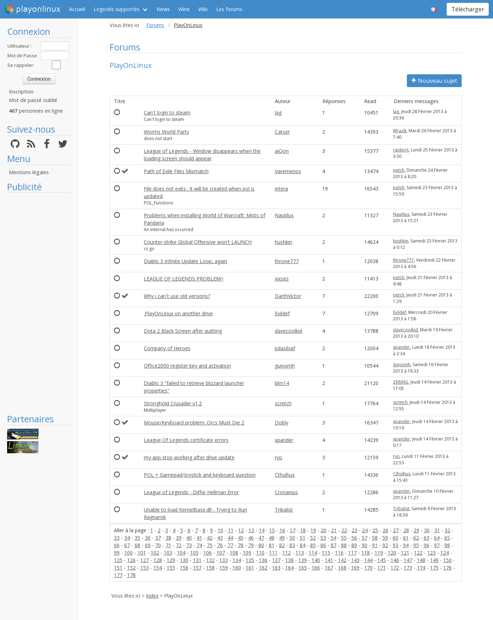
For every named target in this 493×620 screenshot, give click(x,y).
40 (189, 537)
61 (406, 537)
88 (344, 545)
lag (278, 112)
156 (184, 567)
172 (394, 567)
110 (260, 552)
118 (365, 552)
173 (408, 567)
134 (236, 560)
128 (157, 560)
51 (302, 537)
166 (315, 567)
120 (392, 552)
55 (344, 537)
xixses (282, 278)
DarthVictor (288, 296)
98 (447, 545)
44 (230, 537)
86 (323, 545)
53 (323, 537)
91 (375, 545)
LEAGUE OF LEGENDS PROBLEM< (184, 278)
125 (118, 560)
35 (137, 537)
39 (179, 537)
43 (220, 537)
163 (276, 567)
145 (381, 560)
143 (355, 560)
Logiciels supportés (117, 9)
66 (117, 545)
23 (354, 530)
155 (171, 567)
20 (323, 530)
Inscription (21, 91)
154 (157, 567)
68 (137, 545)
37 (158, 537)
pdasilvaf (285, 348)
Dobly (281, 422)
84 (302, 545)
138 (289, 560)
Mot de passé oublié (33, 100)
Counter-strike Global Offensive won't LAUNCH (198, 242)
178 (131, 575)
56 (354, 537)
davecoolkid (288, 330)
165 (302, 567)
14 (261, 530)
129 (171, 560)
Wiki (203, 9)
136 (263, 560)
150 (447, 560)
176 (447, 567)
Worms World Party (166, 131)
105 (194, 552)
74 (199, 545)
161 (250, 567)
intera (281, 188)
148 (421, 560)
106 (207, 552)
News (163, 9)
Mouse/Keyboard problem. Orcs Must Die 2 (194, 422)
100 (128, 552)
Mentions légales (29, 172)
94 (406, 545)
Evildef (282, 313)
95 (416, 545)
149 (434, 560)
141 (329, 560)
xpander (401, 347)
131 (197, 560)
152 (131, 567)
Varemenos (288, 171)
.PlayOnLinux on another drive (178, 313)
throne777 (287, 261)
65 (447, 537)
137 (276, 560)
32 (447, 530)
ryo (278, 457)
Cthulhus (285, 474)
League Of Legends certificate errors (186, 440)
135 (250, 560)
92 (385, 545)
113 (299, 552)
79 (251, 545)
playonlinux (32, 9)
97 (437, 545)
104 (181, 552)
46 (251, 537)
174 (421, 567)
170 (368, 567)
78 (240, 545)
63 (426, 537)
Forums (155, 25)
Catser (282, 131)
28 (406, 530)
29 (416, 530)
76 (220, 545)
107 (220, 552)
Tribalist (284, 509)
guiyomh (285, 365)
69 (148, 545)
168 (342, 567)
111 (273, 552)
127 (144, 560)
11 (231, 530)
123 (431, 552)
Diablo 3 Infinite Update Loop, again (185, 261)
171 (381, 567)
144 (368, 560)
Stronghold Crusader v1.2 (173, 403)
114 (313, 552)
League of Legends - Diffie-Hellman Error (191, 492)
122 (418, 552)
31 (437, 530)
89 (354, 545)
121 (405, 552)
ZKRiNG (400, 382)
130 (184, 560)
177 (118, 575)
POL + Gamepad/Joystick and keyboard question (200, 474)
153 (144, 567)
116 (339, 552)
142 (342, 560)
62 (416, 537)
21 (334, 530)
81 (271, 545)
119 (378, 552)
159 (223, 567)
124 (444, 552)
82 (282, 545)
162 (263, 567)
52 (313, 537)
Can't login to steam (167, 112)
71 (168, 545)
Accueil (77, 9)
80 (261, 545)
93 (395, 545)
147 (408, 560)
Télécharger (467, 9)
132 (210, 560)
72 (179, 545)
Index (152, 595)
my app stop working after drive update (189, 457)
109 (247, 552)
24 (365, 530)
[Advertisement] (39, 303)
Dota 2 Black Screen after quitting (183, 330)
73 (189, 545)
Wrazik (400, 131)
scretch (283, 403)
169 (355, 567)
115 (326, 552)
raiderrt (401, 150)
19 (313, 530)
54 (333, 537)
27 (396, 530)
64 (437, 537)
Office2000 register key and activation (187, 365)
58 (375, 537)
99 (117, 552)
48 (271, 537)
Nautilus (284, 215)
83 (292, 545)
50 (292, 537)
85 (313, 545)
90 (364, 545)
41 (199, 537)
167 (329, 567)
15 (272, 530)
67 (127, 545)
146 (394, 560)
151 (118, 567)
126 (131, 560)
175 (434, 567)
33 (117, 537)
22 (344, 530)
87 (333, 545)
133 (223, 560)
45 (240, 537)
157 (197, 567)
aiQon (282, 151)
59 (385, 537)
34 (127, 537)
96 (426, 545)
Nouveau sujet (434, 81)
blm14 (282, 383)
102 (155, 552)
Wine (184, 9)
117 (352, 552)
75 (210, 545)
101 (141, 552)
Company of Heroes (167, 348)
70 (158, 545)
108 (234, 552)
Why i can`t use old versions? (177, 296)
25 (375, 530)
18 (303, 530)
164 (289, 567)
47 (261, 537)
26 (385, 530)
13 (251, 530)
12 (241, 530)
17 (292, 530)
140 (315, 560)
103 (168, 552)
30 (427, 530)
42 (210, 537)
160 (236, 567)
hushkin (283, 242)
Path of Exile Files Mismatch (176, 171)
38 (168, 537)
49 (282, 537)
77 (230, 545)
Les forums (229, 9)
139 (302, 560)
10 (220, 530)
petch (398, 170)
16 (282, 530)
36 (148, 537)
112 (286, 552)
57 (364, 537)
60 (395, 537)
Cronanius (286, 492)
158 (210, 567)
